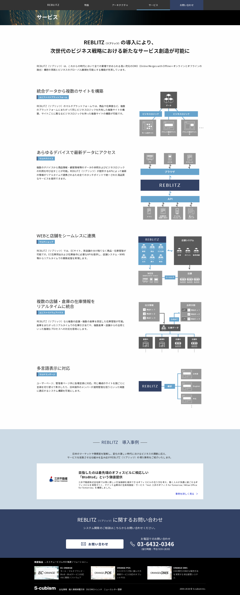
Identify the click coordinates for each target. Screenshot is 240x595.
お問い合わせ (187, 5)
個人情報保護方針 (77, 589)
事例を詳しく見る (185, 493)
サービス (153, 5)
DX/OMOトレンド (94, 589)
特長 (86, 5)
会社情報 (63, 589)
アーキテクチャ (120, 5)
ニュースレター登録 (113, 589)
